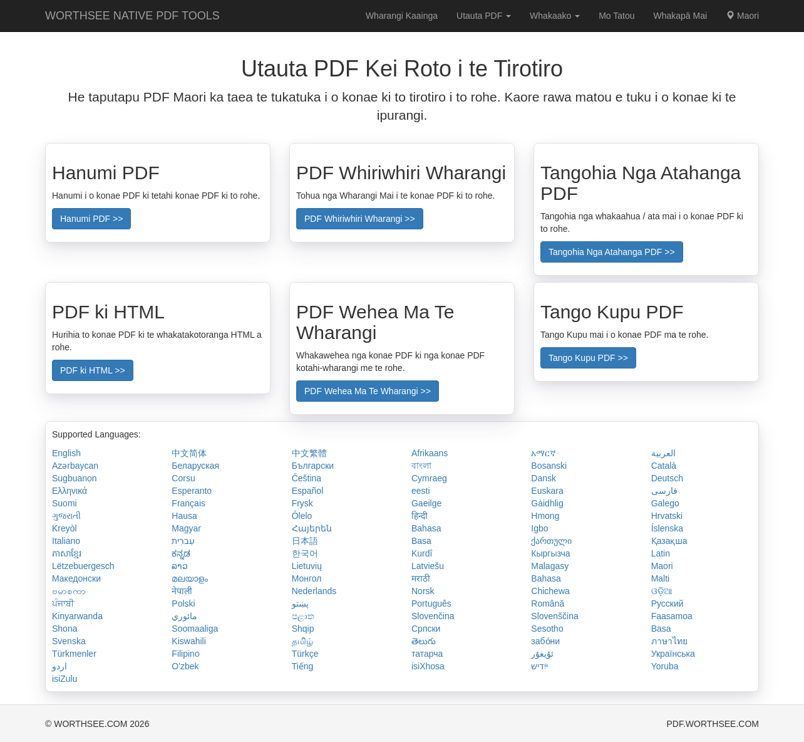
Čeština (306, 478)
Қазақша (669, 541)
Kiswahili (188, 641)
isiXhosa (428, 666)
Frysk (302, 503)
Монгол (307, 578)
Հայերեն (312, 528)
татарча (427, 654)
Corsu (183, 478)
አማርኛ (543, 453)
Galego (665, 503)
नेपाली (182, 591)
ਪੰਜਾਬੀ (63, 603)
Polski (183, 603)
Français (188, 503)
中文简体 (189, 453)
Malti (660, 578)
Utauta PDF (483, 16)
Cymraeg (429, 478)
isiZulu (64, 679)
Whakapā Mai (681, 16)
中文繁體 (309, 453)
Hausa (184, 516)
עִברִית (183, 541)
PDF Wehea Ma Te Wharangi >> (367, 391)
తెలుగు (423, 641)
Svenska (69, 641)
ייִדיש (539, 666)
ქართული (551, 541)
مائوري (184, 616)
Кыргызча (550, 553)
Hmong (545, 516)
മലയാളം (190, 578)
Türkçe (305, 654)
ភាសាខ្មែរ (66, 553)
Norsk (423, 591)
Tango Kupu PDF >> (588, 358)
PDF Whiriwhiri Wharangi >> (359, 219)
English (66, 453)
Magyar (186, 528)
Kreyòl (64, 528)
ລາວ (180, 566)
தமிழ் (302, 641)
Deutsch (667, 478)
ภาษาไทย (669, 641)
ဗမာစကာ (69, 591)
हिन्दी (419, 516)
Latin (660, 553)
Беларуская (195, 466)
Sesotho (547, 629)
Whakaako (555, 16)
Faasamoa (672, 616)
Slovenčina (433, 616)
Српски (425, 629)
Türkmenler (74, 654)
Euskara (547, 491)
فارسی (664, 491)
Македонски (76, 578)
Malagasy (550, 566)
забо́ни (545, 641)
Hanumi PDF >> (91, 219)
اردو (59, 666)
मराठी (420, 578)
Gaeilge (426, 503)
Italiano (66, 541)
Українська (673, 654)
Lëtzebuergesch (83, 566)
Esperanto (192, 491)
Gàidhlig (547, 503)
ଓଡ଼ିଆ (662, 591)
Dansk (543, 478)
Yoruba (665, 666)
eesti (420, 491)
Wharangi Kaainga (402, 16)
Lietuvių (307, 566)
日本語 (305, 541)
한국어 (305, 553)
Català (663, 466)
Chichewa (550, 591)
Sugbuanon (74, 478)
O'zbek (185, 666)
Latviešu (427, 566)
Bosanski (549, 466)
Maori (742, 16)
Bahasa (426, 528)
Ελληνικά (69, 491)
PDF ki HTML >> (92, 370)
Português (431, 603)
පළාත (303, 616)
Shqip (303, 629)
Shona (64, 629)
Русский (667, 603)
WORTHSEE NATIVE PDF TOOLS (132, 15)
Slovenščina (555, 616)
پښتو (300, 603)
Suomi (64, 503)
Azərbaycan (75, 466)
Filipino (185, 654)
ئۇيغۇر (542, 654)
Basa (421, 541)
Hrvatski (667, 516)
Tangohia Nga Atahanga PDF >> (612, 252)
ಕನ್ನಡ (181, 553)
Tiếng (303, 666)
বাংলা (421, 466)
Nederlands (314, 591)
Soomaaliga (195, 629)
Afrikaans (429, 453)
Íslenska (667, 528)
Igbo (539, 528)
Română (547, 603)
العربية (663, 453)
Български (313, 466)
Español (308, 491)
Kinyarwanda (77, 616)
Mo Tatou (616, 16)
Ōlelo (302, 516)
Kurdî (421, 553)
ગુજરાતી (66, 516)
